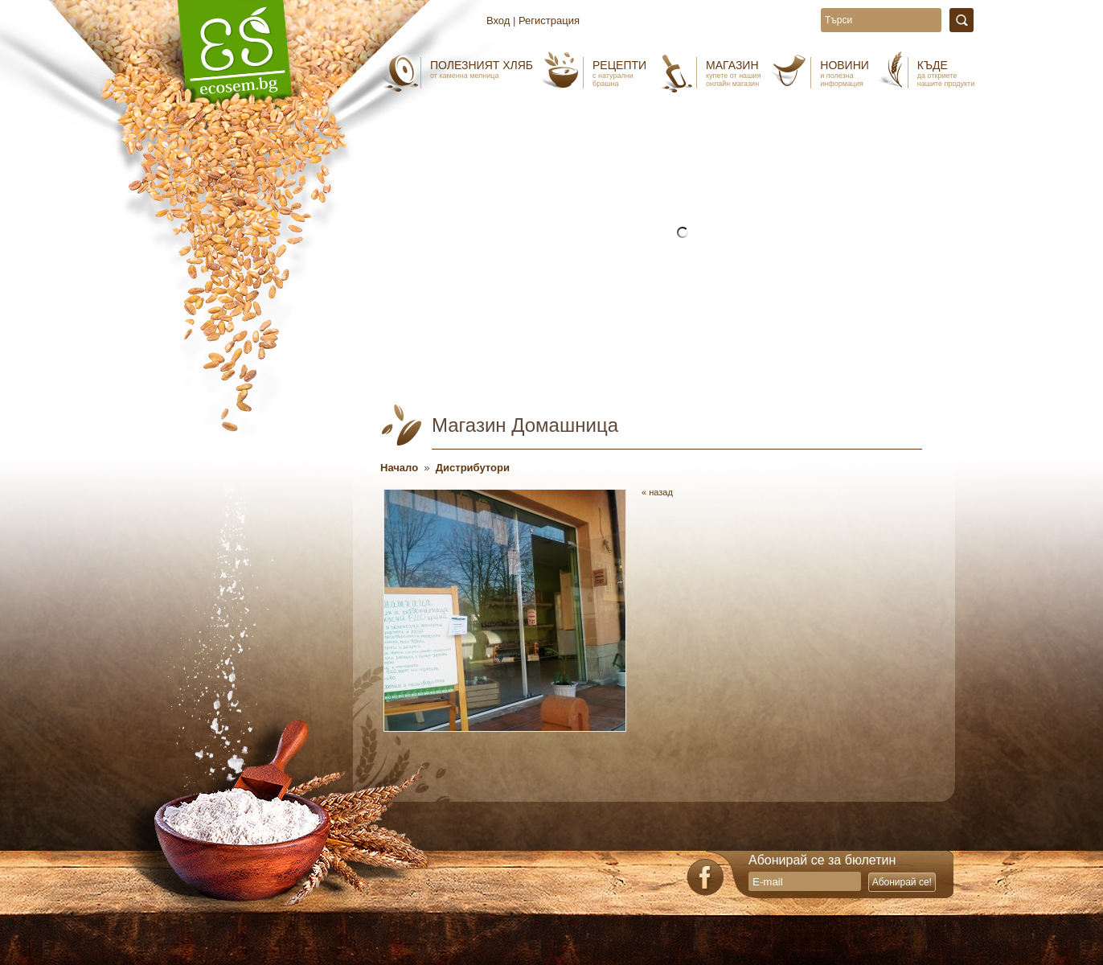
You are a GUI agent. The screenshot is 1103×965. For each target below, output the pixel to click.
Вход (498, 20)
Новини (844, 73)
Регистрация (549, 20)
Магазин (733, 73)
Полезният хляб (481, 69)
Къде (945, 73)
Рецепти (619, 73)
